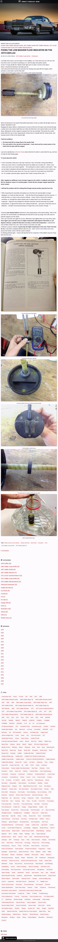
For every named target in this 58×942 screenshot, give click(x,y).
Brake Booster (50, 747)
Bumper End (5, 753)
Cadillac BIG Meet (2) (7, 587)
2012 (2, 669)
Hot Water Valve (33, 819)
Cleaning (42, 768)
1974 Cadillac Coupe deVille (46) (10, 578)
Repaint (17, 857)
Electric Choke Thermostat (23, 795)
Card (46, 762)
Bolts (33, 747)
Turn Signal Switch (49, 896)
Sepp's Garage (6, 872)
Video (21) (4, 614)
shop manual (35, 872)
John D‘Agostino (35, 821)
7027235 (4, 720)
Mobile (15, 833)
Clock (47, 768)
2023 (2, 635)
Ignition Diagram (13, 821)
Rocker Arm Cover (14, 860)
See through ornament (29, 869)
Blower (21, 747)
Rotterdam (4, 863)
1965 (7, 702)
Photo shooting (45, 842)
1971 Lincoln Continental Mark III (44, 708)
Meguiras (4, 833)
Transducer (43, 887)
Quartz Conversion (24, 851)
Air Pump (29, 729)
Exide (37, 798)
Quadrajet (4, 851)
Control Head (51, 774)
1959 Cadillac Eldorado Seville (43, 699)
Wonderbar (41, 917)
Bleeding (14, 747)
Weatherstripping (6, 914)
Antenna (25, 732)
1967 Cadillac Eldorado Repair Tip (24, 705)
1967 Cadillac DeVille (7, 705)
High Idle (13, 816)
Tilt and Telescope (28, 884)
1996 (3, 717)
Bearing (12, 744)
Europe (24, 798)
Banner (27, 741)
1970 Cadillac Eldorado (22, 708)
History (19, 816)
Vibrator (24, 908)
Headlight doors (18, 813)
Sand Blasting (48, 863)
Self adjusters (40, 869)
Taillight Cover (44, 881)
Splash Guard (52, 875)
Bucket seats (43, 750)
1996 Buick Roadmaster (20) (9, 584)
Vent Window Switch (7, 908)
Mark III (52, 827)
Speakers (19, 875)
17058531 (39, 720)
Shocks (28, 872)
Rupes (11, 863)
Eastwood (4, 795)
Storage (35, 878)
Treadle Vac (21, 893)
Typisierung (8, 899)
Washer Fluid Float (25, 542)
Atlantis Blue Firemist (7, 738)
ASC (27, 735)
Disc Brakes (47, 786)
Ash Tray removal (35, 735)
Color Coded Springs (45, 771)
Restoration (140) (6, 608)
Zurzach (4, 920)
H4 (42, 810)
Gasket (41, 807)
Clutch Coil (18, 771)
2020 (2, 644)
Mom (33, 833)
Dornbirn (46, 789)
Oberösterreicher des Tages (41, 836)
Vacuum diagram (31, 902)
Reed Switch (34, 542)
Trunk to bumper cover (36, 896)
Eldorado (11, 795)
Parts (3, 842)
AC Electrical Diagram (7, 726)
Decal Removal (39, 780)
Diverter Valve (13, 789)
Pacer (22, 839)
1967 (50, 702)
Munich (20, 836)
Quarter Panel (13, 851)
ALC (51, 729)
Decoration (4, 783)
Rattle (49, 851)
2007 (2, 684)
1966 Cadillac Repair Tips (40, 702)
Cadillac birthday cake (7, 756)
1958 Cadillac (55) (6, 563)
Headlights (27, 813)
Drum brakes (21, 792)
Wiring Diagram (32, 917)
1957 (35, 696)
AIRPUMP (45, 729)
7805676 (24, 720)
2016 (2, 657)
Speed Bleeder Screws (40, 875)
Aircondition (37, 729)
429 (26, 696)
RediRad (27, 854)
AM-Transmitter (17, 732)
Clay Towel (34, 768)
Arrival (17, 735)
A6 (29, 723)
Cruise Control (41, 777)
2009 (2, 678)
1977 (45, 711)
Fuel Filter (37, 804)
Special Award (28, 875)
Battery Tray (48, 741)
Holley (25, 816)
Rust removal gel (28, 863)
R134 (32, 851)
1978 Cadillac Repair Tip (26, 714)
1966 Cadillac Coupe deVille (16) (10, 566)
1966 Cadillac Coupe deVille (23, 702)
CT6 (3, 780)
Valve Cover (41, 905)
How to (48, 819)
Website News (16, 914)
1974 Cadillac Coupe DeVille (7, 545)
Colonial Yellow (34, 771)
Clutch (11, 771)
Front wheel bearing (27, 804)
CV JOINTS (16, 780)
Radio (44, 851)
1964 (3, 702)
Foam (28, 801)
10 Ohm (21, 696)
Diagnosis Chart (6, 786)
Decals (47, 780)
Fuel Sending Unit (6, 807)
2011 (2, 672)
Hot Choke (24, 819)
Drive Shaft (5, 792)
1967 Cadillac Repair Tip (42, 705)
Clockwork (4, 771)
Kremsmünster (19, 824)
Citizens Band (5, 768)
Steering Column (25, 878)
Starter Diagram (6, 878)
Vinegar (44, 908)
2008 (2, 681)
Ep (10, 798)
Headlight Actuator (6, 813)
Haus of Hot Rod (50, 810)
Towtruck (30, 887)
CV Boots (8, 780)
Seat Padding (5, 869)
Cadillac (20, 753)
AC (33, 723)
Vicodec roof (31, 908)
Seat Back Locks (45, 866)
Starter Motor (15, 878)
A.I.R (25, 723)
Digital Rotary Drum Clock (30, 786)
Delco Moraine (22, 783)
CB (22, 765)
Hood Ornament (6, 819)
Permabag (27, 842)
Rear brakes (5, 854)
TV (2, 899)
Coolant (22, 777)
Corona (28, 777)
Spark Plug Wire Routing (8, 875)
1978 (50, 711)
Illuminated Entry (24, 821)
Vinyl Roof (51, 908)
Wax (49, 911)
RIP (36, 857)
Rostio (41, 860)
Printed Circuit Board (30, 848)
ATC (44, 735)
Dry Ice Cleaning (42, 792)
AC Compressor (40, 723)
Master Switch (16, 830)
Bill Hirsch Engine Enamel (41, 744)
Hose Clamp (15, 819)
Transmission (51, 887)
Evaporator (31, 798)
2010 (2, 675)
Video (38, 908)
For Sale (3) (4, 599)
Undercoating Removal (8, 902)
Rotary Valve (48, 860)
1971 (32, 708)
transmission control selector (9, 890)
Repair (23, 857)
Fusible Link (16, 807)
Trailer (36, 887)
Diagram (14, 786)
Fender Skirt (5, 801)
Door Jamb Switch (24, 789)
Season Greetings (21, 866)
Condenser (30, 774)
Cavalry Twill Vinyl (14, 765)
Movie (14, 836)
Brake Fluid (5, 750)
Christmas (44, 765)
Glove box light (25, 810)
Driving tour (13, 792)
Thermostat (19, 884)
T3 (37, 881)
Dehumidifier (13, 783)
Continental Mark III (40, 774)
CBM (26, 765)
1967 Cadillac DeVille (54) (8, 569)
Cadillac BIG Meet (29, 753)
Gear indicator (5, 810)
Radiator (38, 851)
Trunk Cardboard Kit (7, 896)
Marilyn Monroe (44, 827)
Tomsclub (47, 884)
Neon (25, 836)
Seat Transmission (16, 869)
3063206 (47, 717)
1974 (46, 542)
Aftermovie (22, 729)
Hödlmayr (4, 821)
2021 (2, 641)
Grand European (35, 810)
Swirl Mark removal (21, 881)
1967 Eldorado (5, 708)
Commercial (5, 774)
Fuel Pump (45, 804)
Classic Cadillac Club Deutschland (20, 768)
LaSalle (27, 824)
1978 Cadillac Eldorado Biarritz (10, 714)
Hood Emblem (46, 816)
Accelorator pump (36, 726)
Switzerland (31, 881)
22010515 (11, 723)
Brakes (20, 750)
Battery (40, 741)
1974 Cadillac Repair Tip (21, 545)
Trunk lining (24, 896)
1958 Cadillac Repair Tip (26, 699)
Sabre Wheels (39, 863)
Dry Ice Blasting (31, 792)
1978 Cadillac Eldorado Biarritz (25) (11, 581)
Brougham (35, 750)
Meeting (48, 830)
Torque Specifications (7, 887)
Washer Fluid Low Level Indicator (11, 542)
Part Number (52, 839)
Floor (11, 801)
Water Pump (42, 911)
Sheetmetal (20, 872)
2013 (2, 666)
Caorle (25, 762)
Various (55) (4, 612)
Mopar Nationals (41, 833)
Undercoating (45, 899)
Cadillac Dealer (20, 759)
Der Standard (32, 783)
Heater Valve (5, 816)
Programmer (42, 848)
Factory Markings (45, 798)
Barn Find (33, 741)
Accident (45, 726)
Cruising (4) (4, 593)
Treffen (28, 893)
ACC (17, 726)
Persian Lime (35, 842)
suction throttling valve (45, 878)
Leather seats (35, 824)
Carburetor (39, 762)
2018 (2, 650)
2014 (2, 663)
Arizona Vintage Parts (7, 735)
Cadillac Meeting (50, 759)
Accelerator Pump (25, 726)
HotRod (42, 819)
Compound (13, 774)
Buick (50, 750)
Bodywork (27, 747)
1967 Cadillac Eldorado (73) (9, 572)
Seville (13, 872)
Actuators (52, 726)
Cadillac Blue (19, 756)
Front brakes (50, 801)
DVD (50, 792)
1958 (40, 696)
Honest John (32, 816)
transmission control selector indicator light (30, 890)
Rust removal (18, 863)
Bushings (12, 753)
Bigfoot (30, 744)
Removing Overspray (7, 857)
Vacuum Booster (20, 902)
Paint (28, 839)
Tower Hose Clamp (20, 887)
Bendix (18, 744)
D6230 (23, 780)
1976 (40, 711)
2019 (2, 647)
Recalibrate (20, 854)
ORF (10, 839)
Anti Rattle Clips (34, 732)
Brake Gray (13, 750)
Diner (40, 786)
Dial (20, 786)
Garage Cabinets (32, 807)
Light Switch (44, 824)
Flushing (17, 801)
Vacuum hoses (42, 902)
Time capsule (39, 884)
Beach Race (5, 744)
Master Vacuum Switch (28, 830)
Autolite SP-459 (35, 738)
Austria (17, 738)
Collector (25, 771)
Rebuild (12, 854)
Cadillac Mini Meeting (7, 762)
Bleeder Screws (6, 747)
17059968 (46, 720)
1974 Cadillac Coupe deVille (23, 56)
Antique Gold (44, 732)
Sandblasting (5, 866)
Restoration (35, 56)
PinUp (19, 845)
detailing (40, 783)
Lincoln (3, 827)
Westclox (25, 914)
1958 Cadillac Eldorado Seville (10, 699)
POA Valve (26, 845)
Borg (43, 747)
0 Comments (5, 550)
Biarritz (24, 744)
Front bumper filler (6, 804)
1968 (13, 708)
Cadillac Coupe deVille (8, 759)
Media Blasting (40, 830)
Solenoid (52, 872)
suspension (11, 881)
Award (21, 741)
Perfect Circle (18, 842)
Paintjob (44, 839)
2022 (2, 638)
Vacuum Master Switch (8, 905)
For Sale (34, 801)
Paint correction (35, 839)
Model (21, 833)
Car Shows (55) (5, 590)
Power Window (19, 848)
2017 (2, 653)
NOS (30, 836)
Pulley (49, 848)
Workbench (50, 917)
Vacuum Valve (32, 905)
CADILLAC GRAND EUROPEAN (35, 759)
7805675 (17, 720)
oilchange (4, 839)
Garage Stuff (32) (6, 602)
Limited (51, 824)
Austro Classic (25, 738)
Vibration (17, 908)
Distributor (4, 789)
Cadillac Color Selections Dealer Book (35, 756)
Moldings (27, 833)
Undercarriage (36, 899)
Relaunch (48, 854)
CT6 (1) (3, 596)
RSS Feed (4, 934)
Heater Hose (44, 813)
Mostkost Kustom (6, 836)
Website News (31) (6, 618)
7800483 (10, 720)
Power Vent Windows (7, 848)
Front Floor (16, 804)
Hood (39, 816)
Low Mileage (27, 827)
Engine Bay (5, 798)
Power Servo (45, 845)
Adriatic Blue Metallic (7, 729)
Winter (18, 917)
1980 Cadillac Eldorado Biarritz (43, 714)
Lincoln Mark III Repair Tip (14, 827)
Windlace (12, 917)
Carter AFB (5, 765)
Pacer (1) (3, 605)
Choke (37, 765)
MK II (10, 833)
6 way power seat (6, 696)
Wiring (24, 917)
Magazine (35, 827)
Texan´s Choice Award (8, 884)
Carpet (51, 762)
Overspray (16, 839)
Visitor (3, 911)
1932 (31, 696)
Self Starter (50, 869)
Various (49, 905)
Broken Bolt (27, 750)
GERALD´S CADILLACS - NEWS (29, 1)
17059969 (4, 723)
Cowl (33, 777)
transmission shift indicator (9, 893)
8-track (15, 696)
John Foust (45, 821)
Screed (13, 866)
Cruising (49, 777)
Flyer (23, 801)
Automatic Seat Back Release (9, 741)
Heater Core (35, 813)
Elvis (46, 795)
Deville (46, 783)
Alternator (4, 732)
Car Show (32, 762)
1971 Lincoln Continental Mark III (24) (11, 575)
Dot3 (52, 789)
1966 (12, 702)
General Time (15, 810)
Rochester (4, 860)
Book (38, 747)
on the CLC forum (19, 152)
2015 (2, 660)
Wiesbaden (5, 917)
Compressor (21, 774)
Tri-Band (34, 893)
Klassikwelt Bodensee (7, 824)
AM (10, 732)
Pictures (13, 845)
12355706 (31, 720)
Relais (42, 854)
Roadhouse (43, 857)
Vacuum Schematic (21, 905)
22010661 (19, 723)
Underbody (27, 899)
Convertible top (14, 777)
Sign (47, 872)
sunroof (4, 881)
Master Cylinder (6, 830)
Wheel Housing (44, 914)
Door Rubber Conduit (36, 789)
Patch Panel (10, 842)
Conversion (5, 777)
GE (46, 807)
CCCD (32, 765)
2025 (2, 629)
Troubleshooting (43, 893)
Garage (24, 807)
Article (22, 735)
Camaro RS (18, 762)
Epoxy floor (17, 798)
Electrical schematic (37, 795)
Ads (16, 729)
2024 (2, 632)
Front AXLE (42, 801)
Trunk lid (17, 896)
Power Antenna (35, 845)
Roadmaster (51, 857)
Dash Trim (30, 780)
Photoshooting (5, 845)
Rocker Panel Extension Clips (29, 860)
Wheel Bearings (34, 914)
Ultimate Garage (18, 899)
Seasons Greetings (33, 866)
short (42, 872)
